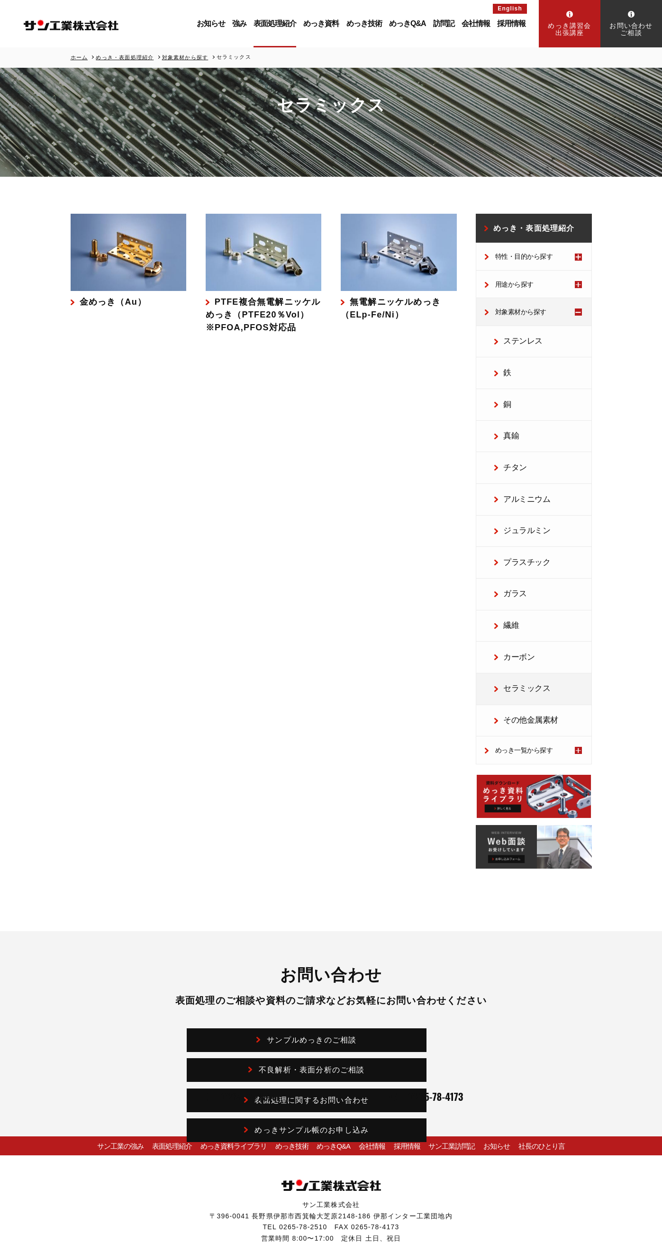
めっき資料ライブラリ (227, 1093)
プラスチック (519, 532)
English (510, 8)
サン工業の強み (114, 1093)
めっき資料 (321, 23)
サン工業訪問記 (455, 1093)
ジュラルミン (519, 504)
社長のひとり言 (548, 1093)
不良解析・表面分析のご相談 (410, 982)
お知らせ (211, 23)
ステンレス (516, 339)
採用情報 (511, 23)
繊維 (506, 587)
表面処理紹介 (275, 23)
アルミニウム (519, 477)
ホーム (79, 57)
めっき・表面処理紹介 (125, 57)
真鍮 (506, 422)
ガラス (510, 560)
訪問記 (443, 23)
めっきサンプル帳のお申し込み (410, 1011)
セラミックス (519, 643)
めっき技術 (364, 23)
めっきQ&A (407, 23)
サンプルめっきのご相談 (263, 982)
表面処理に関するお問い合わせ (263, 1011)
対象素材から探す (185, 57)
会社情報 (476, 23)
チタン (510, 449)
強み (239, 23)
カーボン (513, 615)
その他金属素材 (522, 671)
